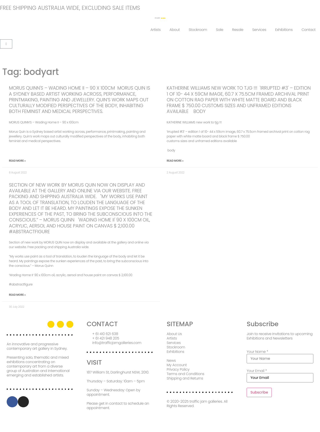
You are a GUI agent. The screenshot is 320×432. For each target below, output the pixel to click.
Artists (155, 29)
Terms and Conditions (185, 373)
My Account (177, 365)
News (171, 360)
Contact (309, 29)
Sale (219, 29)
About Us (174, 333)
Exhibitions (284, 29)
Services (259, 29)
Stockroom (198, 29)
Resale (237, 29)
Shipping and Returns (185, 378)
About (175, 29)
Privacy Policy (178, 369)
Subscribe (259, 392)
